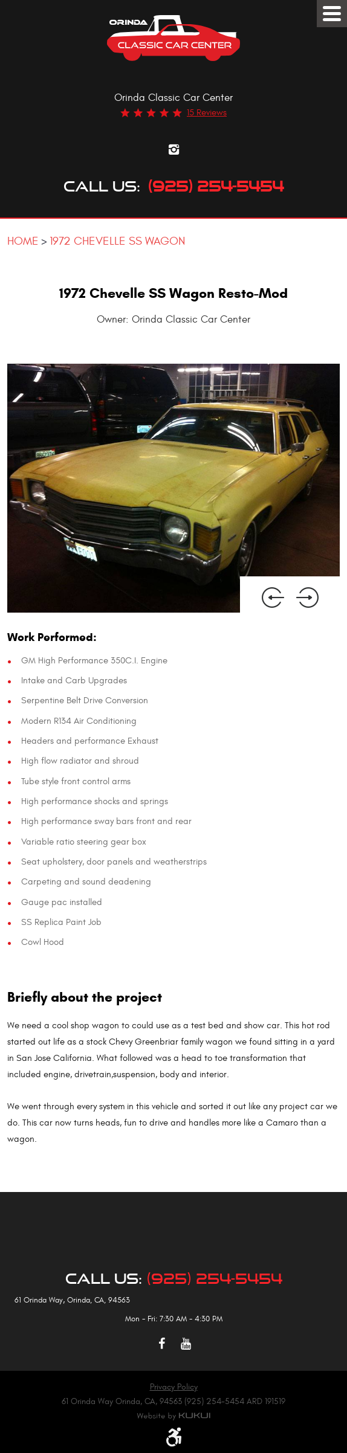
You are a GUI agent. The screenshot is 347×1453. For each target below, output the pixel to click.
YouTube (186, 1344)
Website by (173, 1416)
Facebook (161, 1344)
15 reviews (207, 113)
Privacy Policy (174, 1387)
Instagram (173, 149)
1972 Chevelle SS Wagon (117, 241)
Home (23, 241)
